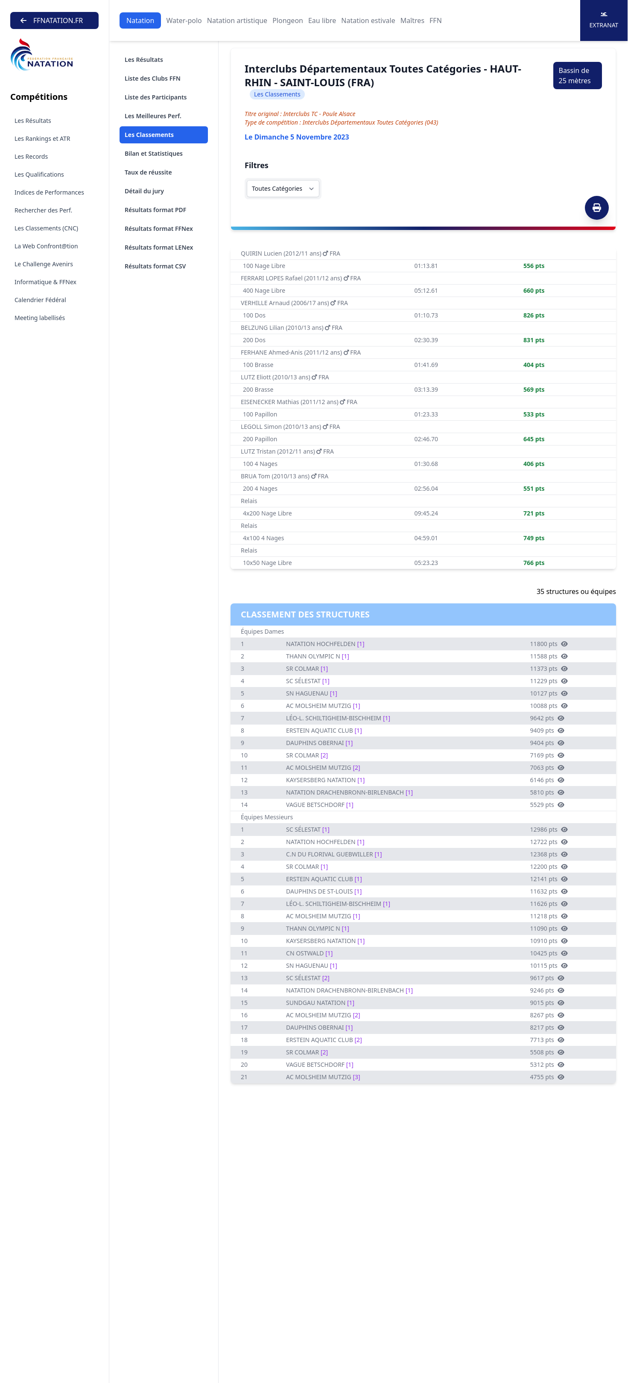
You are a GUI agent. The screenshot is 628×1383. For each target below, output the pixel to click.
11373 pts (549, 668)
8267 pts (547, 1015)
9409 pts (547, 730)
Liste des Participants (156, 97)
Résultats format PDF (155, 210)
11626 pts (549, 904)
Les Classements (149, 135)
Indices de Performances (49, 192)
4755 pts (547, 1077)
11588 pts (549, 656)
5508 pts (547, 1052)
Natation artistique (237, 20)
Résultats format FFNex (159, 228)
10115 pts (549, 965)
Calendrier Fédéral (40, 300)
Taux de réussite (148, 172)
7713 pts (547, 1040)
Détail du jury (144, 191)
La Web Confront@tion (46, 246)
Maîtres (412, 20)
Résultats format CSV (155, 266)
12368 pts (549, 854)
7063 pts (547, 767)
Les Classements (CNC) (46, 228)
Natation (140, 20)
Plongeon (287, 20)
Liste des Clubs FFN (153, 78)
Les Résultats (33, 120)
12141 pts (549, 879)
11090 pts (549, 928)
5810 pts (547, 792)
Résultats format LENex (159, 247)
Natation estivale (368, 20)
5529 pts (547, 805)
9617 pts (547, 978)
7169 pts (547, 755)
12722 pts (549, 842)
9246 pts (547, 990)
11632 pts (549, 891)
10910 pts (549, 941)
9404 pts (547, 743)
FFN (435, 20)
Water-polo (184, 20)
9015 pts (547, 1003)
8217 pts (547, 1027)
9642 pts (547, 718)
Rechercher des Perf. (43, 210)
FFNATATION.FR (51, 20)
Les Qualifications (39, 174)
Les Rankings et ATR (42, 138)
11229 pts (549, 681)
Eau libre (322, 20)
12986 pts (549, 829)
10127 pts (549, 693)
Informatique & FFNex (45, 282)
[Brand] (54, 55)
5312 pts (547, 1064)
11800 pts (549, 644)
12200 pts (549, 866)
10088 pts (549, 706)
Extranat (604, 20)
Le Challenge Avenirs (44, 264)
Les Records (31, 156)
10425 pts (549, 953)
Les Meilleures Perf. (153, 116)
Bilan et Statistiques (154, 153)
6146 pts (547, 780)
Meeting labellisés (40, 318)
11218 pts (549, 916)
